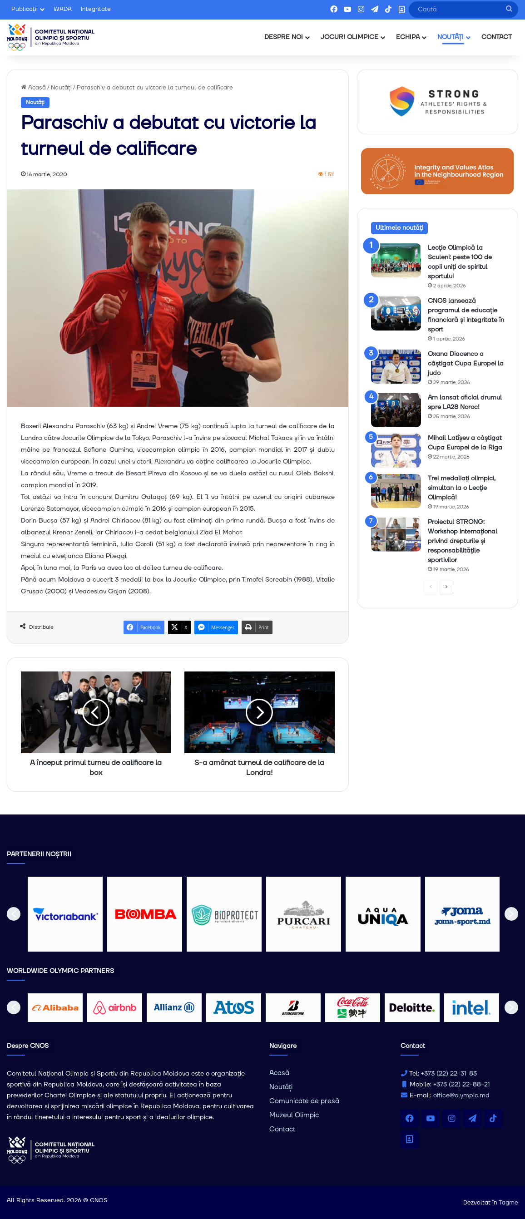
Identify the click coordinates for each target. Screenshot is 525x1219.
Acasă (33, 87)
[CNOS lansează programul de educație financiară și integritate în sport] (396, 313)
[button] (13, 914)
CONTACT (496, 37)
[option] (65, 914)
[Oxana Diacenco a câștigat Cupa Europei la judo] (396, 367)
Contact (282, 1129)
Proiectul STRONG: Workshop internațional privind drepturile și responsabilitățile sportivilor (462, 541)
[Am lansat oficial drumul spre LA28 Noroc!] (396, 410)
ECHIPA (408, 37)
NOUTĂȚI (450, 37)
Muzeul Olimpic (294, 1115)
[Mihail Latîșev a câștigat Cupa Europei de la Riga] (396, 451)
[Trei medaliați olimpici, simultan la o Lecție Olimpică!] (396, 491)
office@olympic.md (461, 1095)
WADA (63, 9)
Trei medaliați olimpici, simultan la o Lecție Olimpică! (461, 488)
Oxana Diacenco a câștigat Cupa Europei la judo (466, 363)
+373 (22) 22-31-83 (449, 1074)
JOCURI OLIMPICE (349, 37)
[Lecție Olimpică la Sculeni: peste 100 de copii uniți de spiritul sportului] (396, 260)
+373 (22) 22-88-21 (461, 1085)
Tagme (508, 1202)
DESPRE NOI (283, 37)
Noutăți (61, 87)
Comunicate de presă (304, 1101)
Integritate (96, 9)
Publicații (24, 9)
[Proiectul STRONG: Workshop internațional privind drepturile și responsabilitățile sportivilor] (396, 535)
